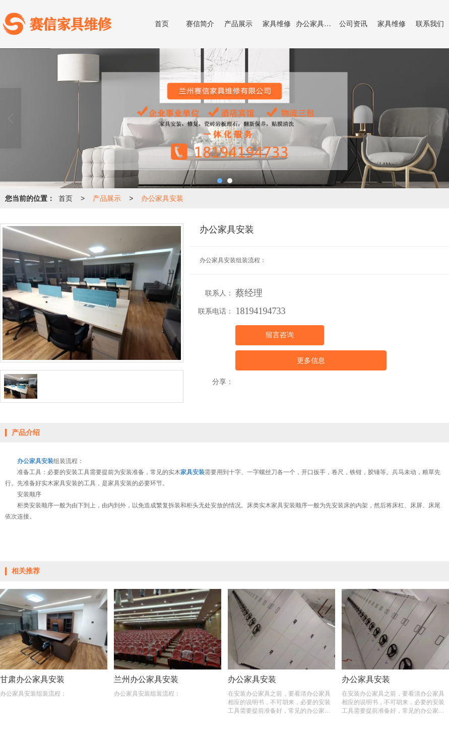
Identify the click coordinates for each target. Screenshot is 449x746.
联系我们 (430, 24)
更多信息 (311, 360)
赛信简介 (200, 24)
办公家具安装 (315, 24)
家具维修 (277, 24)
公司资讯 (353, 24)
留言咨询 (280, 335)
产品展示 (238, 24)
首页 (162, 24)
